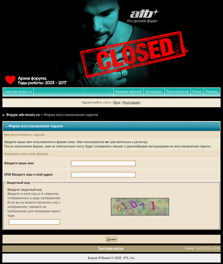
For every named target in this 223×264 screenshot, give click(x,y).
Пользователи (177, 91)
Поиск (197, 91)
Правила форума (128, 91)
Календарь (153, 91)
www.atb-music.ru (18, 91)
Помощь (212, 91)
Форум (92, 258)
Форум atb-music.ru (22, 115)
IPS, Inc (129, 258)
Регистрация (131, 102)
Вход (117, 102)
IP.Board (104, 258)
